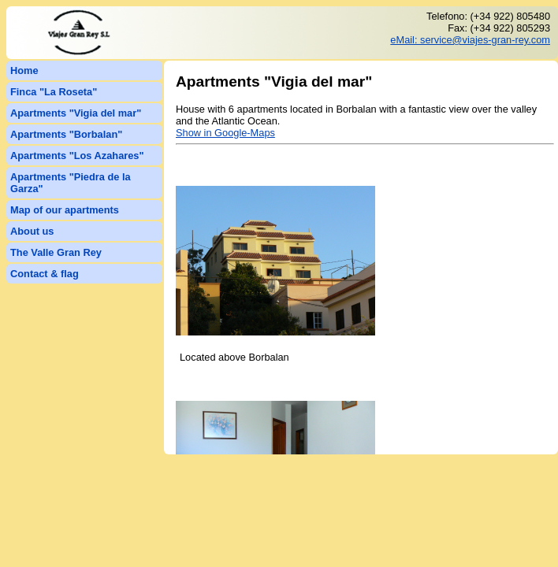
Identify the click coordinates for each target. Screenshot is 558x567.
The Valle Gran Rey (56, 252)
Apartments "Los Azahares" (77, 155)
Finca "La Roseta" (53, 92)
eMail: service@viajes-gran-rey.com (470, 40)
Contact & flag (44, 274)
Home (24, 70)
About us (32, 231)
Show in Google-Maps (225, 133)
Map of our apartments (64, 210)
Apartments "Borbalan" (66, 134)
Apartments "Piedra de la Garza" (70, 183)
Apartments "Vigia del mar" (75, 113)
